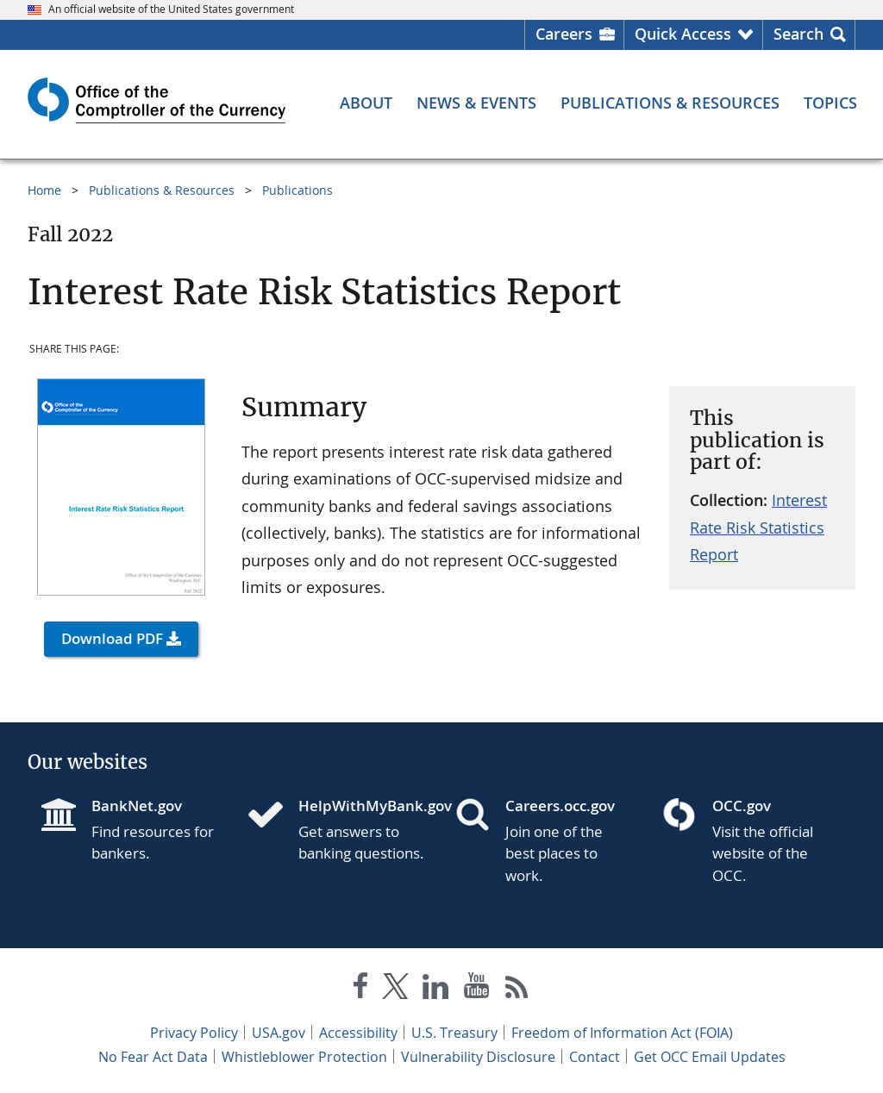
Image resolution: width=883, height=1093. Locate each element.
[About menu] (366, 102)
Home (44, 190)
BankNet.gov (136, 805)
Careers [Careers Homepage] (563, 33)
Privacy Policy (194, 1032)
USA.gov (278, 1032)
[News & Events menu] (476, 102)
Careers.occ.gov (560, 805)
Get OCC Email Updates (710, 1056)
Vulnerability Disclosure (478, 1056)
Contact (594, 1056)
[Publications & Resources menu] (670, 102)
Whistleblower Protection (304, 1056)
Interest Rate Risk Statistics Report (758, 527)
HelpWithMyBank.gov (363, 805)
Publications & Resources (162, 190)
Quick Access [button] (683, 33)
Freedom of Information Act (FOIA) (622, 1032)
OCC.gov (741, 805)
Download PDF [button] (112, 638)
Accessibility (358, 1032)
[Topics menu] (830, 102)
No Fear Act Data (153, 1056)
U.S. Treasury (454, 1032)
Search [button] (798, 33)
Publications (297, 190)
